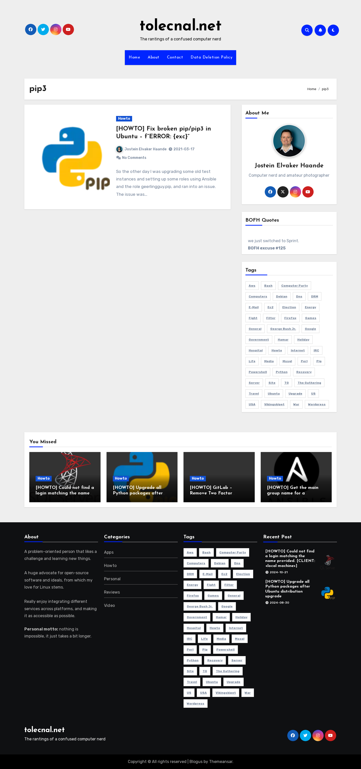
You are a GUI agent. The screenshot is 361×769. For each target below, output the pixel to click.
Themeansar (220, 761)
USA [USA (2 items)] (252, 404)
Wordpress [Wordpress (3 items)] (317, 404)
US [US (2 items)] (313, 393)
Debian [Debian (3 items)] (281, 296)
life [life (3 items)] (252, 361)
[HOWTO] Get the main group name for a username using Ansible (292, 493)
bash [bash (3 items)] (268, 285)
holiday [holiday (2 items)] (303, 339)
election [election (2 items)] (289, 307)
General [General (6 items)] (255, 329)
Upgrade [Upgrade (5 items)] (295, 393)
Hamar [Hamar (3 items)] (283, 339)
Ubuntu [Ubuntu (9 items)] (274, 393)
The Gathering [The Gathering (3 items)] (309, 382)
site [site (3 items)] (272, 382)
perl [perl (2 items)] (304, 361)
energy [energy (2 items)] (310, 307)
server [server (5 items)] (254, 382)
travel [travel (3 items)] (254, 393)
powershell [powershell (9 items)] (258, 372)
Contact (175, 57)
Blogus (196, 761)
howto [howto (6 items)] (277, 350)
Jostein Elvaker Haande (141, 149)
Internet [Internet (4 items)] (298, 350)
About (153, 57)
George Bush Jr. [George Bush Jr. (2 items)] (283, 329)
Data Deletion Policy (211, 57)
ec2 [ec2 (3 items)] (270, 307)
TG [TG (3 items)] (286, 382)
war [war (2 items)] (296, 404)
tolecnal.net (180, 26)
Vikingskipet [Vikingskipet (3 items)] (274, 404)
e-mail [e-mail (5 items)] (254, 307)
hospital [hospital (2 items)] (256, 350)
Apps (109, 552)
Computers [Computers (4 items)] (258, 296)
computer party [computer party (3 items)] (294, 285)
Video (109, 605)
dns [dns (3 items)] (299, 296)
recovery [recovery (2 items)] (304, 372)
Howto (124, 118)
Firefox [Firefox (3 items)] (290, 318)
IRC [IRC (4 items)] (316, 350)
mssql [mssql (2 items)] (287, 361)
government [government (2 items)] (259, 339)
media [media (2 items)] (269, 361)
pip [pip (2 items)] (319, 361)
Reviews (112, 592)
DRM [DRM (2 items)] (314, 296)
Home (134, 57)
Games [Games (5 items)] (310, 318)
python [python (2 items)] (282, 372)
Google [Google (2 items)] (310, 329)
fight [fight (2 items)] (253, 318)
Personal (112, 578)
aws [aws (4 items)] (252, 285)
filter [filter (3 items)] (271, 318)
